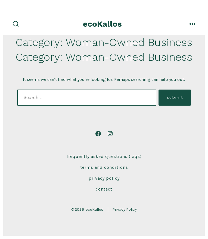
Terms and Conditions (104, 167)
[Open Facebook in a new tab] (98, 133)
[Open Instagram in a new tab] (110, 133)
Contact (104, 189)
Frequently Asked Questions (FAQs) (104, 156)
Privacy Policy (104, 178)
